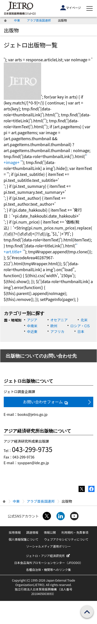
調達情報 (32, 532)
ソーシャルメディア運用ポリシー (48, 546)
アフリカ (57, 331)
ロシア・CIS (80, 325)
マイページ (70, 8)
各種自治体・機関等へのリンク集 (48, 569)
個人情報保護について (23, 539)
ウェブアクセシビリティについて (66, 539)
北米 (84, 319)
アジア (32, 319)
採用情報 (15, 532)
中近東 (32, 331)
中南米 (32, 325)
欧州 (53, 325)
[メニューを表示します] (89, 8)
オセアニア (59, 319)
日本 (80, 331)
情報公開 (50, 532)
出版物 (11, 30)
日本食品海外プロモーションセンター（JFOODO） (48, 562)
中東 (17, 20)
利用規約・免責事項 (74, 532)
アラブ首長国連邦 (39, 20)
